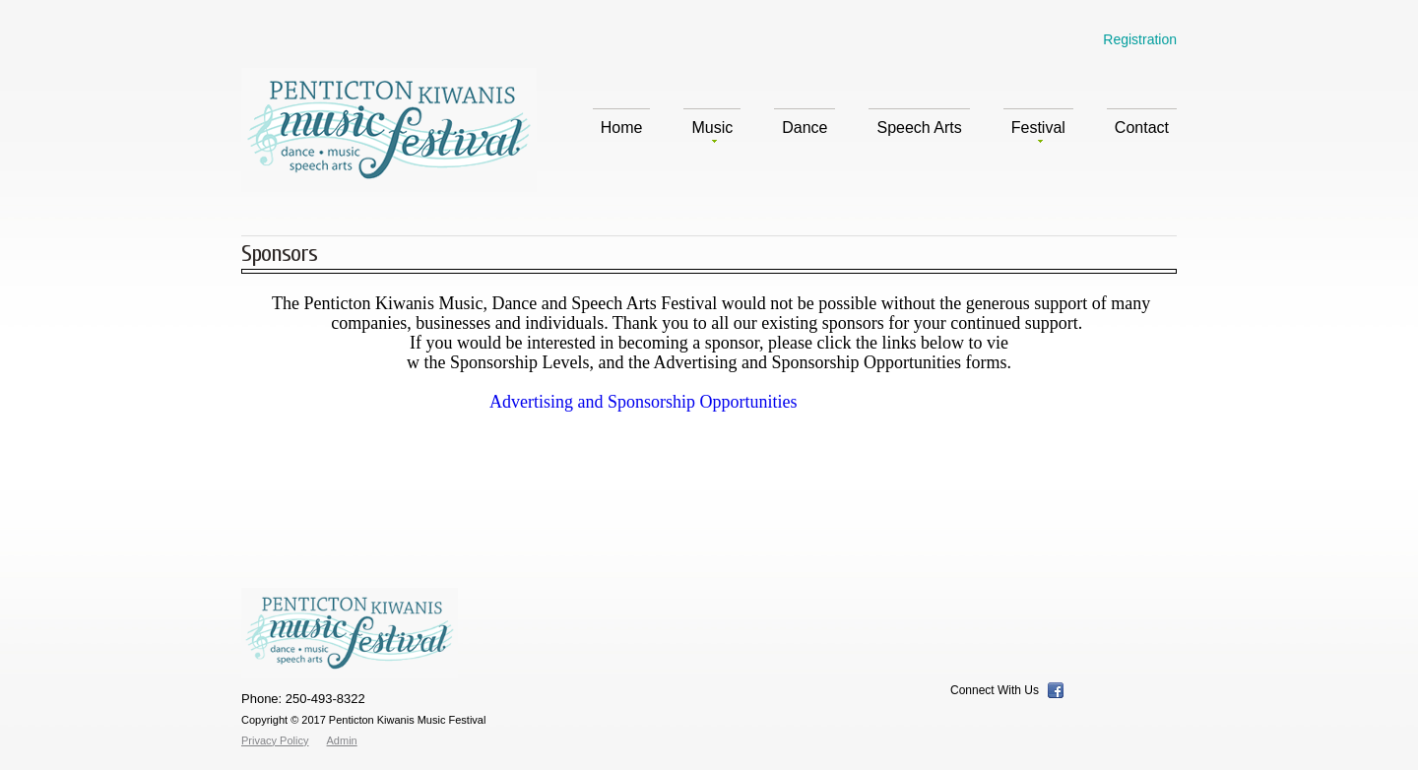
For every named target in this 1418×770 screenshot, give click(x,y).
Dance (804, 127)
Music (712, 131)
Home (622, 127)
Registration (1140, 39)
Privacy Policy (274, 740)
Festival (1038, 131)
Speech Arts (918, 127)
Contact (1142, 127)
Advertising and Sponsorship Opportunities (643, 402)
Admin (342, 740)
